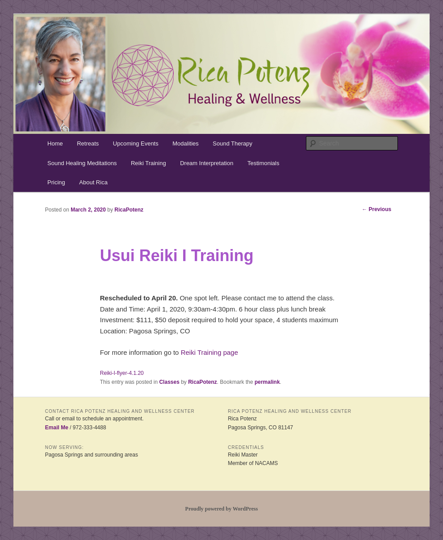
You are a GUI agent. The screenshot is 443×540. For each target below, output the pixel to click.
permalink (267, 382)
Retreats (88, 143)
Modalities (185, 143)
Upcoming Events (136, 143)
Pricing (56, 182)
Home (55, 143)
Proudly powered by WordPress (221, 509)
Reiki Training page (209, 352)
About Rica (93, 182)
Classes (169, 382)
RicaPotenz (128, 210)
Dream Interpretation (206, 163)
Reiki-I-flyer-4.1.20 (122, 373)
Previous (376, 209)
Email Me (56, 427)
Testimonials (263, 163)
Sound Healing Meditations (82, 163)
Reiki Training (148, 163)
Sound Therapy (232, 143)
